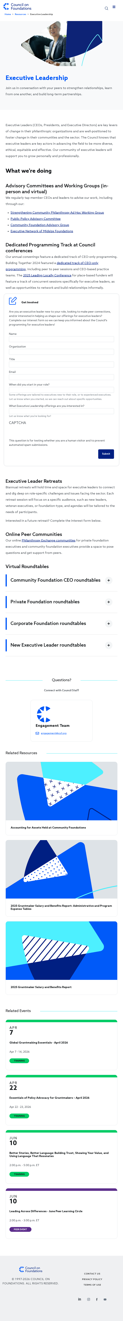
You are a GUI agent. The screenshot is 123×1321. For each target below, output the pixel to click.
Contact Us (92, 1274)
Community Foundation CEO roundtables (56, 580)
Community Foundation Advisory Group (40, 225)
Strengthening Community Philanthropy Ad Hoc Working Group (57, 213)
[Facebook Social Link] (96, 1299)
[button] (106, 8)
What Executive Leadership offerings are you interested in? (46, 406)
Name (13, 334)
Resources (20, 14)
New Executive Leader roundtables (48, 645)
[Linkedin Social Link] (79, 1299)
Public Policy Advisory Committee (36, 219)
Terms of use (92, 1285)
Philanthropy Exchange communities (48, 541)
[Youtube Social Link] (105, 1299)
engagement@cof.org (53, 733)
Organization (17, 346)
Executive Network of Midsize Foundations (42, 231)
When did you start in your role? (29, 384)
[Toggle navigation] (114, 8)
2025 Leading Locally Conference (47, 275)
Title (12, 359)
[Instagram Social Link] (88, 1299)
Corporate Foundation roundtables (48, 623)
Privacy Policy (92, 1279)
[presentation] (32, 432)
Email (12, 372)
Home (8, 14)
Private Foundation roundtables (45, 602)
